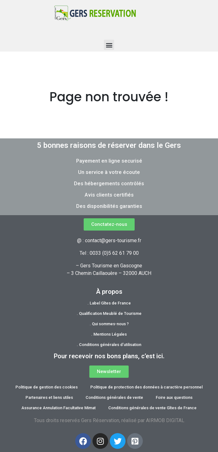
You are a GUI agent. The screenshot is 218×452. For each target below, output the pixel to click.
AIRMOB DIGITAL (165, 420)
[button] (109, 45)
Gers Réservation (100, 420)
